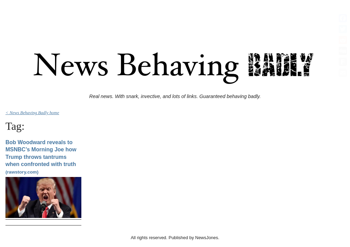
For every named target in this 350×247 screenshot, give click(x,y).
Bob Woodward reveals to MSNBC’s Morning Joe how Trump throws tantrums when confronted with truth (40, 157)
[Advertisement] (175, 18)
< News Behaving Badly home (32, 112)
